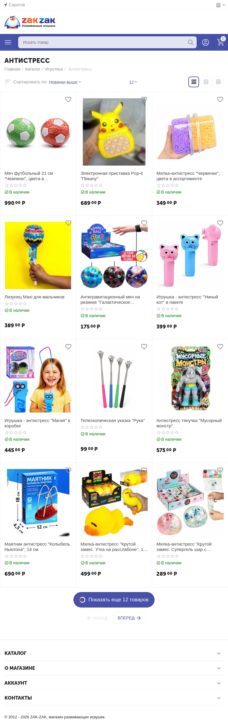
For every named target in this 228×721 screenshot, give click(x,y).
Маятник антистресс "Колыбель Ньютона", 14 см (37, 546)
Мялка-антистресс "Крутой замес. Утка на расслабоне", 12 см (113, 546)
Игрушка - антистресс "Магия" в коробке (37, 423)
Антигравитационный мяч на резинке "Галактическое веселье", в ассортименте (110, 299)
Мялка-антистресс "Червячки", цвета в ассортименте (188, 176)
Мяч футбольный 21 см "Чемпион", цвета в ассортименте (28, 176)
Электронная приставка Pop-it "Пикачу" (112, 176)
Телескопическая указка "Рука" (113, 420)
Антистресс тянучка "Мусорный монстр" (189, 423)
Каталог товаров (8, 42)
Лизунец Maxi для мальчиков (34, 296)
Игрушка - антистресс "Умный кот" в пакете (187, 299)
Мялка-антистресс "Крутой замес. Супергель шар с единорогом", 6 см (184, 546)
